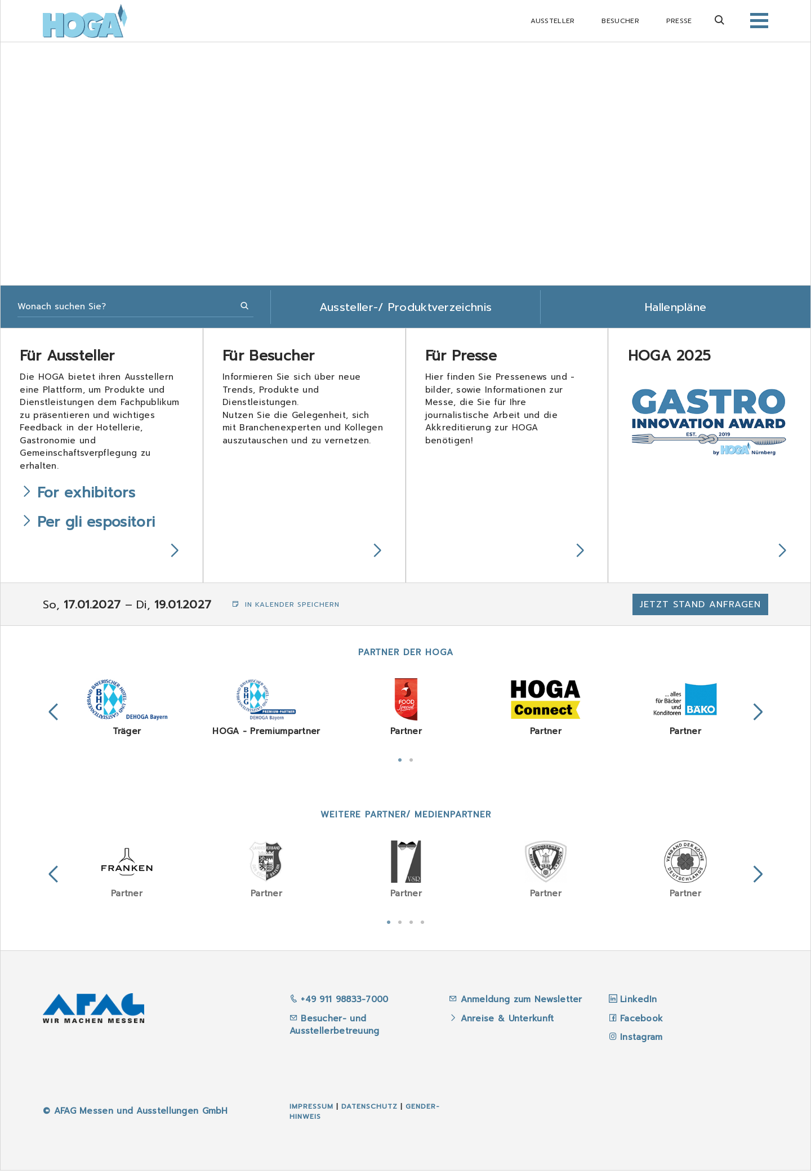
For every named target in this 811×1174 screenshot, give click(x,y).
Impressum (311, 1110)
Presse (679, 21)
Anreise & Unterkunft (507, 1022)
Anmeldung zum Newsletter (523, 1003)
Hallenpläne (675, 307)
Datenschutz (369, 1110)
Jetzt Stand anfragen (700, 608)
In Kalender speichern (286, 608)
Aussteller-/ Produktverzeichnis (405, 307)
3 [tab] (411, 924)
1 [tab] (400, 762)
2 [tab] (411, 762)
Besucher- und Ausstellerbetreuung (334, 1028)
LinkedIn (638, 1003)
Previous (53, 716)
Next (758, 716)
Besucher (620, 21)
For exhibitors (88, 495)
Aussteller (552, 21)
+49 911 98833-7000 (339, 1003)
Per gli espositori (98, 524)
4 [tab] (422, 924)
